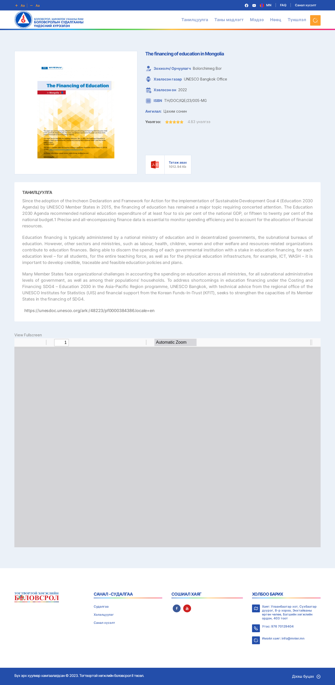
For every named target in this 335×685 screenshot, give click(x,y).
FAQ (283, 5)
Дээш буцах (306, 676)
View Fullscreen (28, 335)
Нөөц (275, 19)
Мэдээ (257, 19)
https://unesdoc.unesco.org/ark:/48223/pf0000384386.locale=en (89, 310)
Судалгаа (101, 606)
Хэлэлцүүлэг (104, 615)
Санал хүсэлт (305, 5)
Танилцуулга (194, 19)
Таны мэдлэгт (229, 19)
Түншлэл (297, 19)
